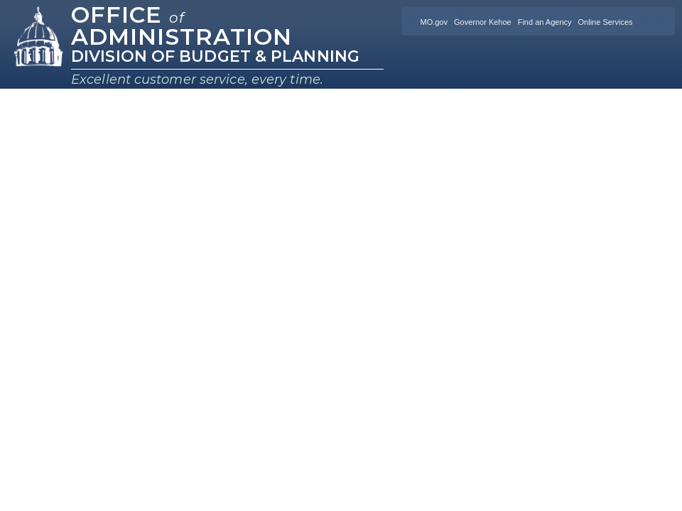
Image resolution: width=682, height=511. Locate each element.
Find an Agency (545, 22)
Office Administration (181, 25)
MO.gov (434, 22)
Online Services (605, 22)
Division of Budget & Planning (215, 56)
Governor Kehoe (483, 22)
